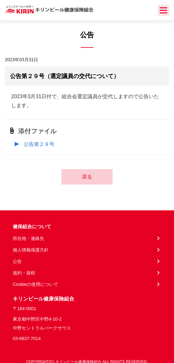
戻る (87, 176)
